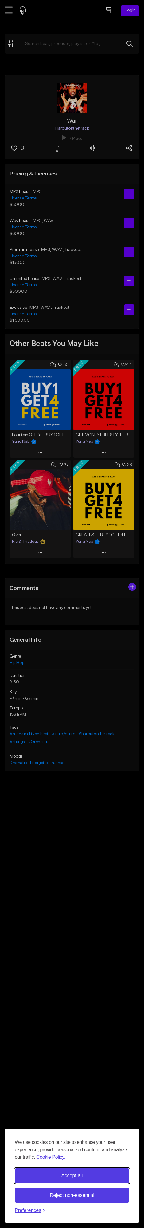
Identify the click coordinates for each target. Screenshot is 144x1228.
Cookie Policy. (50, 1157)
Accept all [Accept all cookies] (72, 1175)
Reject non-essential (72, 1195)
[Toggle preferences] (30, 1210)
